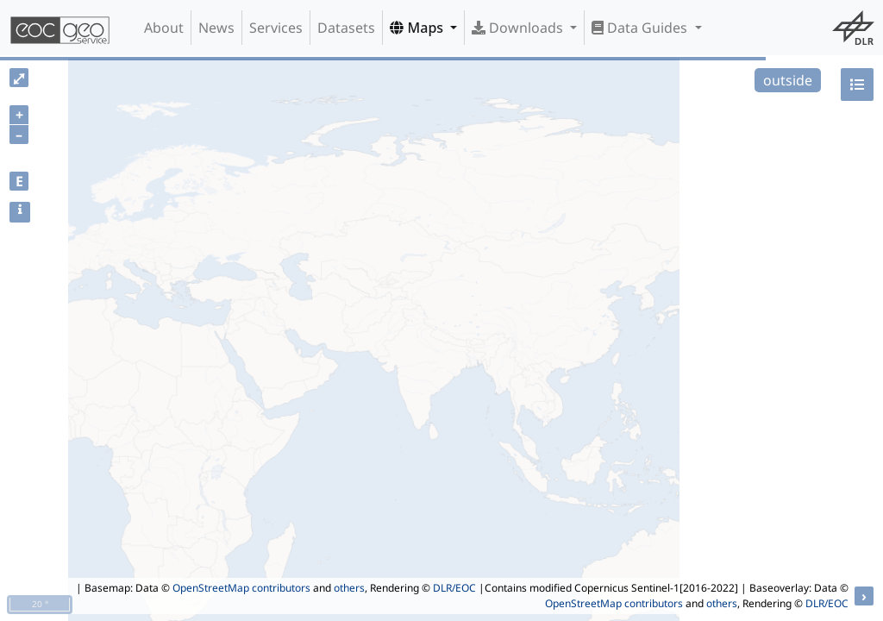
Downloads (519, 27)
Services (276, 27)
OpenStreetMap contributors (241, 587)
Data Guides (641, 27)
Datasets (346, 27)
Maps (418, 27)
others (349, 587)
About (164, 27)
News (216, 27)
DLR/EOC (454, 587)
